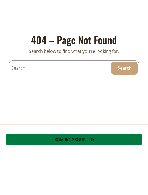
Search (125, 68)
